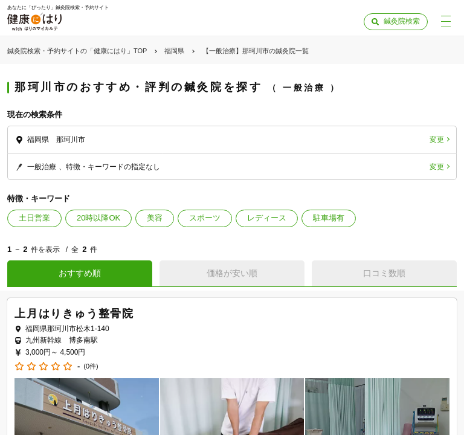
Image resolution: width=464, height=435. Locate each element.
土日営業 (34, 217)
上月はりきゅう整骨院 (74, 314)
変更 (437, 139)
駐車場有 (328, 217)
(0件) (90, 366)
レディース (266, 217)
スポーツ (205, 217)
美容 (155, 217)
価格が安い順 (232, 273)
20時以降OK (98, 217)
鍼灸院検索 (402, 21)
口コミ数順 (384, 273)
